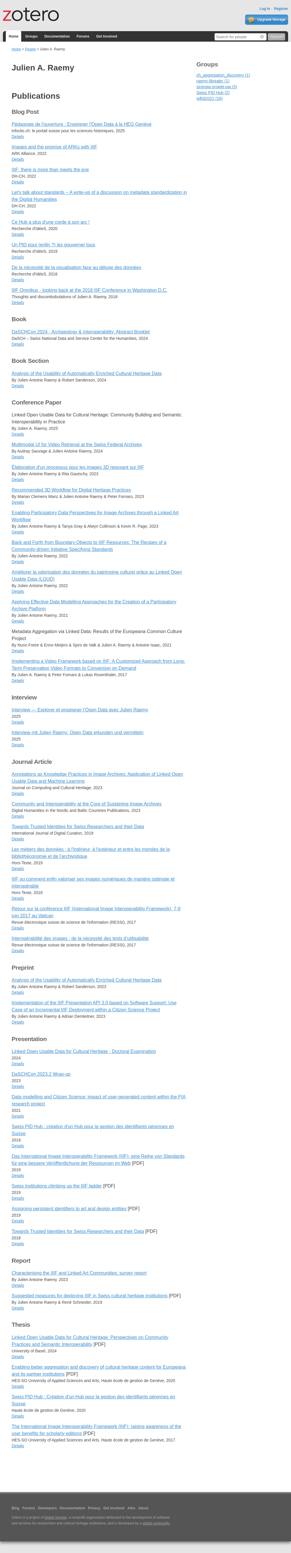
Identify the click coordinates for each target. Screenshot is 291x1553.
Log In (265, 9)
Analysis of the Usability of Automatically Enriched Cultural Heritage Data (87, 373)
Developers (47, 1508)
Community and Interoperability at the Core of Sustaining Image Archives (87, 803)
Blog (15, 1508)
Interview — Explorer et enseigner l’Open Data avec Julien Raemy (80, 709)
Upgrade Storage (266, 19)
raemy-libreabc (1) (213, 81)
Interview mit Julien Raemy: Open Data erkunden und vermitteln (78, 732)
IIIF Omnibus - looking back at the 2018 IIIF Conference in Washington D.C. (89, 290)
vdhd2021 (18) (210, 98)
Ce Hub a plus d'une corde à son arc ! (51, 222)
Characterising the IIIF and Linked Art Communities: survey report (79, 1273)
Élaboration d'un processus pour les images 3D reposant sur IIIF (78, 467)
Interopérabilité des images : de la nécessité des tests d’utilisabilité (80, 938)
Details (18, 136)
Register (281, 9)
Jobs (131, 1508)
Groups (31, 36)
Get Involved (106, 36)
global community (155, 1523)
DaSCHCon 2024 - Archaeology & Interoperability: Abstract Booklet (81, 331)
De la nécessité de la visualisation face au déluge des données (76, 267)
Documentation (57, 36)
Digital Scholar (55, 1517)
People (30, 49)
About (143, 1508)
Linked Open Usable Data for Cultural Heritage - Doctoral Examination (84, 1051)
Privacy (94, 1508)
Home (13, 36)
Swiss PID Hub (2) (213, 92)
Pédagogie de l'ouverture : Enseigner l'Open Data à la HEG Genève (81, 124)
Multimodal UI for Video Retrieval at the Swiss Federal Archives (77, 444)
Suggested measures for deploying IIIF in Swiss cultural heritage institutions (89, 1295)
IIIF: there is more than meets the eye (50, 169)
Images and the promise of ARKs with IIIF (54, 146)
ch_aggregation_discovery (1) (223, 75)
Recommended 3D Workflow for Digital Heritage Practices (71, 489)
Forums (82, 36)
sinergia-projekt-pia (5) (217, 86)
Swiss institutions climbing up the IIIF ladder (57, 1185)
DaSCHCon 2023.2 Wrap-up (41, 1074)
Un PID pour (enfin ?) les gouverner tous (53, 244)
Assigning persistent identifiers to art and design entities (69, 1208)
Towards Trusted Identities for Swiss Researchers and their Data (78, 826)
